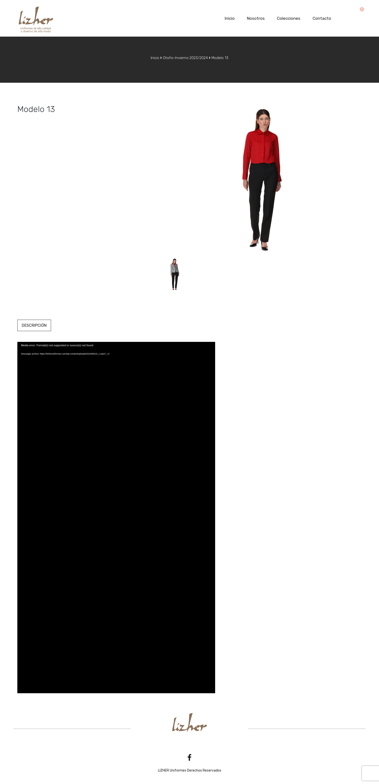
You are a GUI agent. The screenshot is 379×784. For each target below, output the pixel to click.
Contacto (322, 18)
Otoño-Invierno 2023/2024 (185, 58)
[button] (359, 10)
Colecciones (288, 18)
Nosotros (256, 18)
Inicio (230, 18)
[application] (116, 517)
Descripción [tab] (34, 325)
